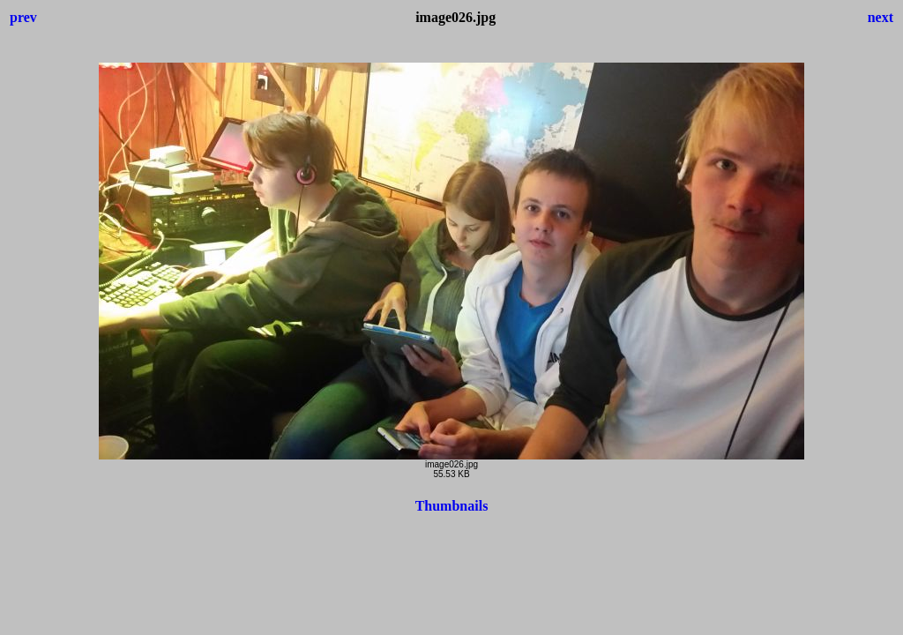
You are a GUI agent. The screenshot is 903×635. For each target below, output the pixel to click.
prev (23, 17)
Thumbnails (452, 505)
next (880, 17)
